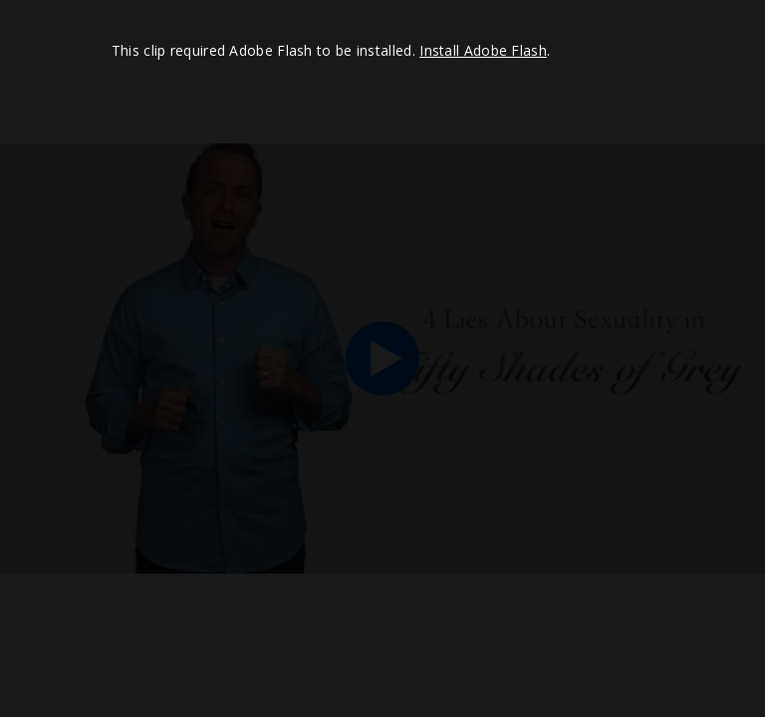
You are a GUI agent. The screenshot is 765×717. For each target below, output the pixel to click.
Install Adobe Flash (483, 50)
